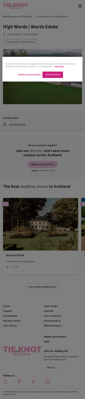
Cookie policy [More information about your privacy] (59, 66)
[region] (42, 69)
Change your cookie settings (29, 74)
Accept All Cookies (52, 74)
